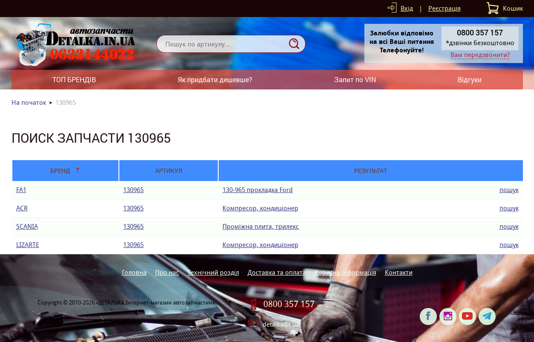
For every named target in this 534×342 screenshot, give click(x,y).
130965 (133, 190)
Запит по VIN (355, 79)
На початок (29, 102)
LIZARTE (27, 245)
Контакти (399, 272)
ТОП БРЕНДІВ (74, 79)
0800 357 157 (289, 304)
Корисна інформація (345, 272)
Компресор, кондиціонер (260, 208)
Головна (134, 272)
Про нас (167, 272)
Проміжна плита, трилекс (260, 226)
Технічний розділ (213, 272)
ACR (22, 208)
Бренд (60, 171)
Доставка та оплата (277, 272)
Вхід (407, 8)
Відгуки (470, 79)
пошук (509, 190)
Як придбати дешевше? (215, 79)
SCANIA (27, 226)
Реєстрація (444, 8)
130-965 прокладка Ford (257, 190)
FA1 (21, 190)
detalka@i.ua (281, 324)
